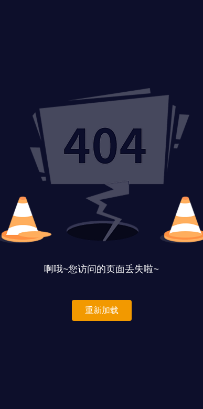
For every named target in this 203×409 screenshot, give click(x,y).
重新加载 (102, 310)
